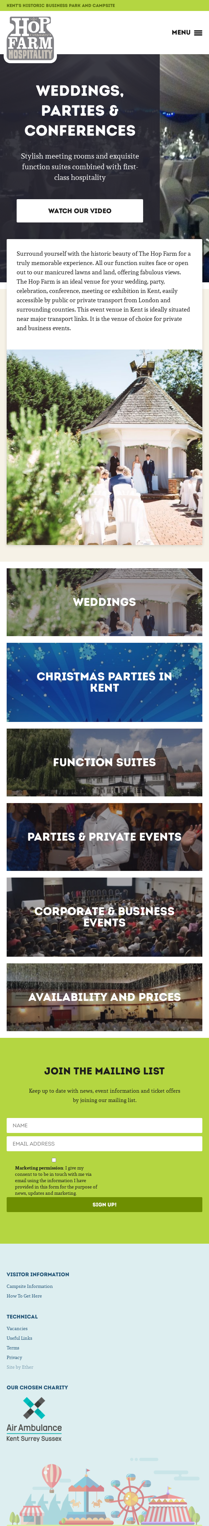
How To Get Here (24, 1296)
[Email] (104, 1143)
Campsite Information (30, 1286)
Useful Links (19, 1338)
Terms (13, 1348)
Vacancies (17, 1328)
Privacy (14, 1357)
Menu (187, 32)
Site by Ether (20, 1367)
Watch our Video (79, 211)
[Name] (104, 1125)
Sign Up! (104, 1204)
